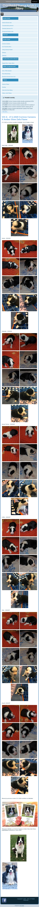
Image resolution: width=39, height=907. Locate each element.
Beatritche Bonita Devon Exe (8, 76)
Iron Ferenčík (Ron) (6, 46)
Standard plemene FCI (7, 28)
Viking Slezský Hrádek (7, 49)
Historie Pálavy (5, 84)
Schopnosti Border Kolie (7, 31)
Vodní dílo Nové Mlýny (7, 90)
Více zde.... (5, 111)
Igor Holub (22, 905)
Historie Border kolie (7, 22)
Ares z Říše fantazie (7, 70)
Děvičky (4, 87)
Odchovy (4, 55)
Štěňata (4, 52)
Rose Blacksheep (6, 73)
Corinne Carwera (6, 43)
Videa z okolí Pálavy (7, 93)
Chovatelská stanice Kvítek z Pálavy (19, 7)
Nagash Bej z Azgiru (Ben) (8, 63)
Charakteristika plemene (7, 25)
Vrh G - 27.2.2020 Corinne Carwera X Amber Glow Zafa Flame (19, 118)
